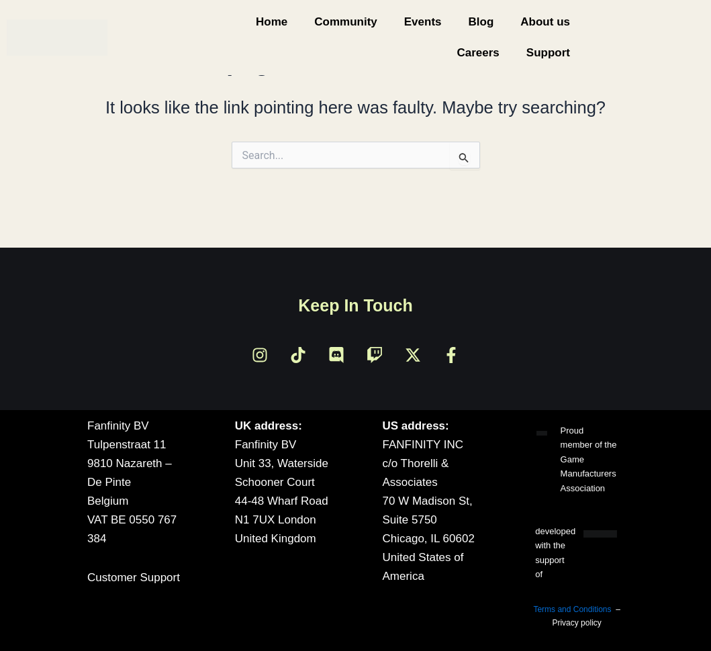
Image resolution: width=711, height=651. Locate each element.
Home (271, 21)
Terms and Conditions (572, 609)
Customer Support (133, 577)
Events (423, 21)
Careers (478, 52)
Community (345, 21)
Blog (481, 21)
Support (548, 52)
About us (545, 21)
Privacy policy (576, 623)
